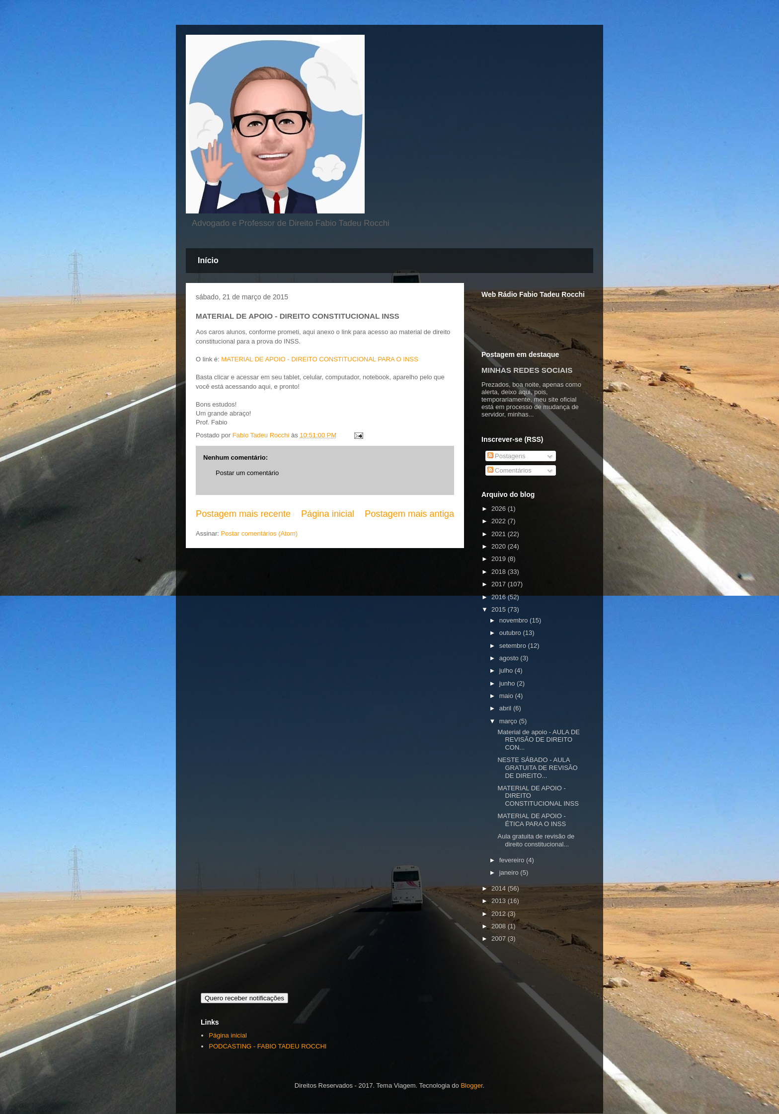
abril (506, 708)
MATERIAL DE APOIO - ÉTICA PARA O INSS (531, 820)
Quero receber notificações (244, 998)
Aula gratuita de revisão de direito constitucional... (535, 840)
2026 (499, 508)
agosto (510, 658)
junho (508, 683)
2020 (499, 546)
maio (507, 695)
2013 (499, 901)
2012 (499, 913)
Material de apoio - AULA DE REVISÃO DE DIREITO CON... (538, 739)
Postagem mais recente (243, 514)
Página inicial (327, 514)
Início (208, 260)
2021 (499, 534)
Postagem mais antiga (409, 514)
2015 (499, 609)
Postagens (506, 456)
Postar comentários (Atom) (259, 533)
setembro (513, 645)
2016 (499, 597)
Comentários (509, 470)
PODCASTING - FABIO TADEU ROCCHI (267, 1046)
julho (507, 670)
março (509, 721)
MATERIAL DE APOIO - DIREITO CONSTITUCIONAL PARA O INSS (319, 359)
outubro (511, 632)
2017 (499, 584)
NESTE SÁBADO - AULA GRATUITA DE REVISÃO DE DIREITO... (537, 767)
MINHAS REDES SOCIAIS (526, 370)
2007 (499, 938)
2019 (499, 558)
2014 (499, 888)
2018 (499, 571)
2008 (499, 926)
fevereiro (512, 860)
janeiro (510, 872)
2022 (499, 521)
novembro (514, 620)
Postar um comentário (247, 473)
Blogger (471, 1085)
